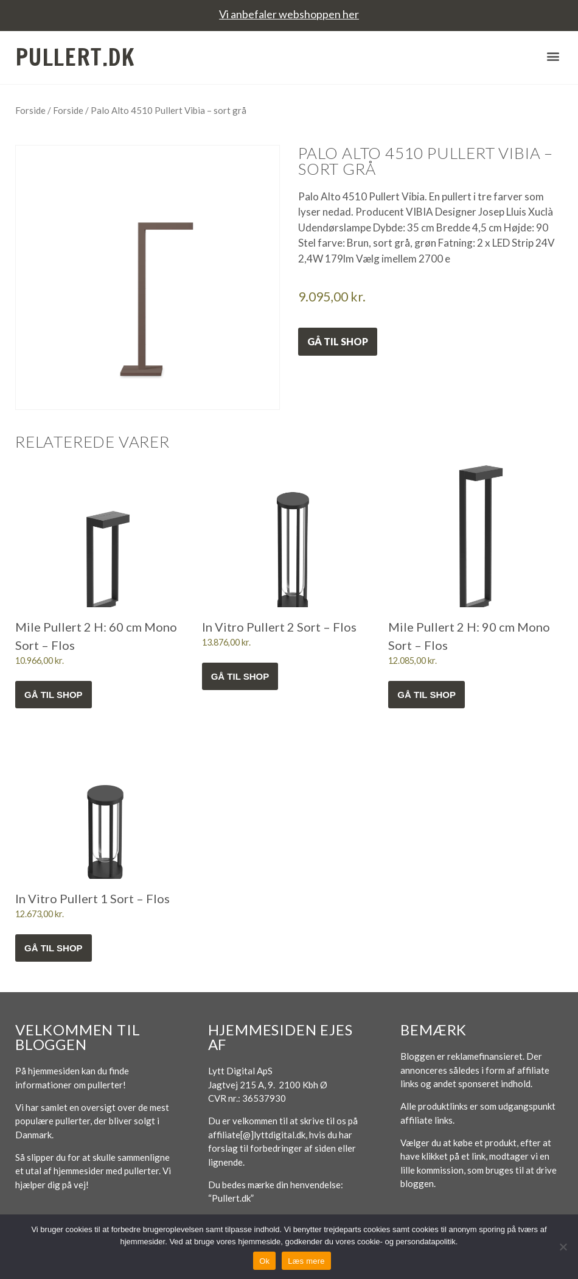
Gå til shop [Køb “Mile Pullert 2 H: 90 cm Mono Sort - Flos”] (426, 694)
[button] (553, 56)
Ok (264, 1261)
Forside (30, 110)
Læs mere (306, 1261)
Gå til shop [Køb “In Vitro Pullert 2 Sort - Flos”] (240, 676)
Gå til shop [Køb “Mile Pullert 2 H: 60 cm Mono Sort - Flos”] (53, 694)
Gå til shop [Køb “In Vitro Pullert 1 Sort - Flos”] (53, 948)
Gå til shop (337, 341)
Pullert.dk (75, 57)
